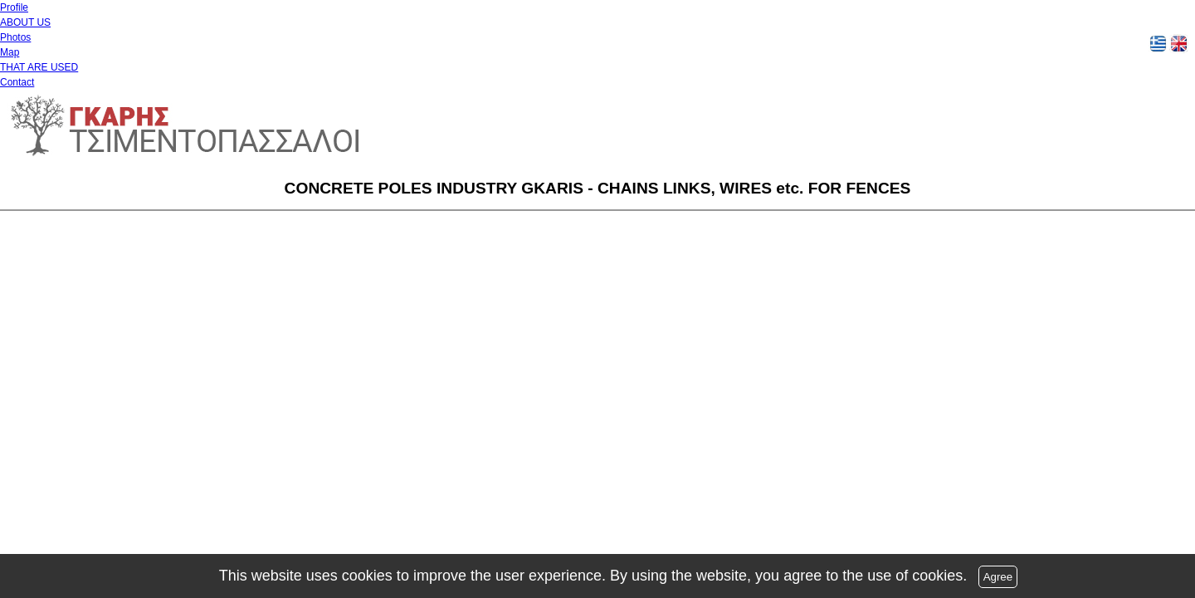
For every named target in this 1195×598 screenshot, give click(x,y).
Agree (998, 577)
